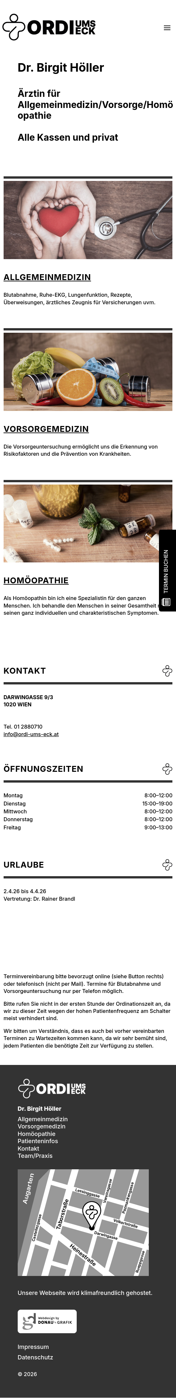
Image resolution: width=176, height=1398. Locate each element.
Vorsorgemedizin (46, 429)
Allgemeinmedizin (47, 277)
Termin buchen (166, 572)
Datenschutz (35, 1357)
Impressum (33, 1346)
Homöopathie (36, 580)
